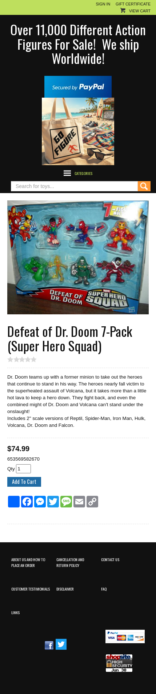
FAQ (104, 589)
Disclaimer (65, 589)
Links (15, 612)
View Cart (140, 11)
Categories (83, 173)
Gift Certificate (133, 4)
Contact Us (110, 559)
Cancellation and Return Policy (70, 562)
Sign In (103, 4)
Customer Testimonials (30, 589)
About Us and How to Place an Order (28, 562)
